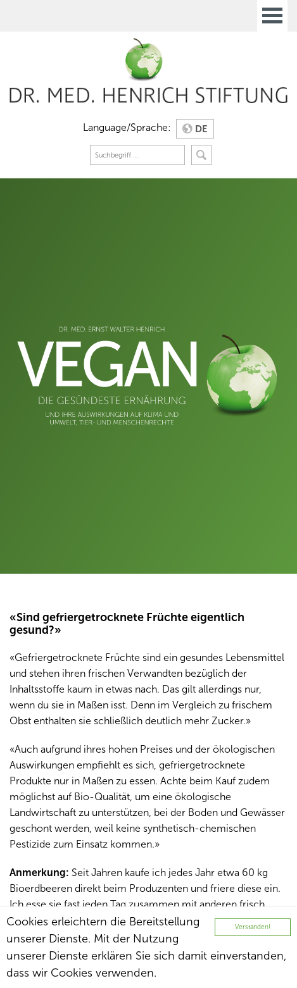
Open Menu (272, 16)
